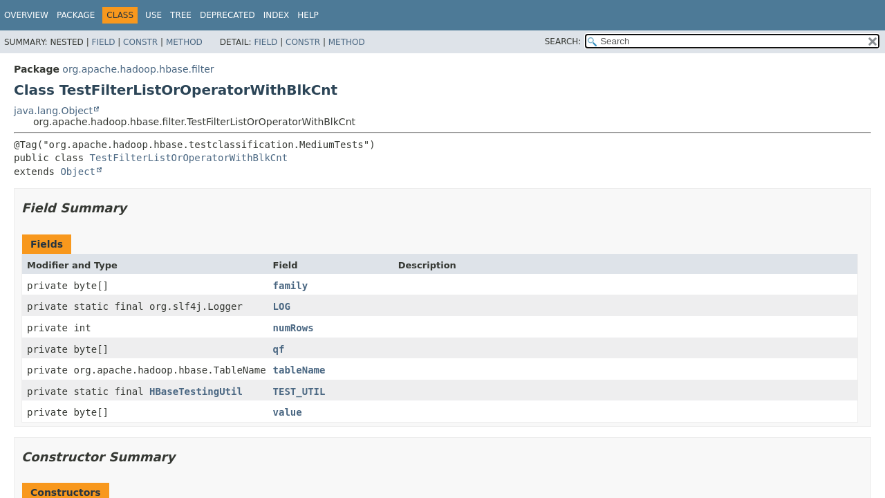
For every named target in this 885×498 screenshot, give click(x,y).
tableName (299, 370)
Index (276, 15)
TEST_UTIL (299, 391)
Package (76, 15)
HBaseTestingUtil (196, 391)
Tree (181, 15)
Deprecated (227, 15)
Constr (140, 42)
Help (308, 15)
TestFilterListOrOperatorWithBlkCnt (189, 157)
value (287, 412)
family (290, 285)
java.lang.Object (53, 110)
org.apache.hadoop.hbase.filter (138, 69)
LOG (281, 306)
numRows (293, 327)
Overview (26, 15)
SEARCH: (563, 41)
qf (279, 349)
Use (153, 15)
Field (103, 42)
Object (77, 171)
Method (184, 42)
